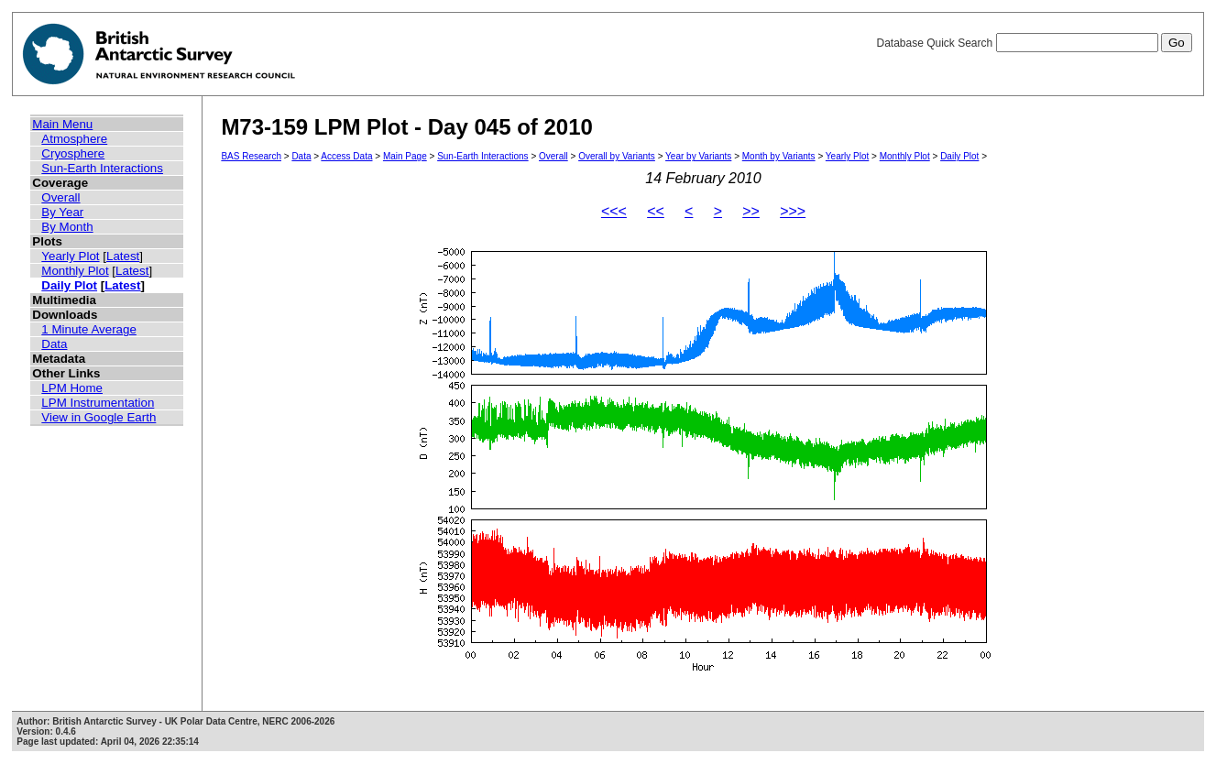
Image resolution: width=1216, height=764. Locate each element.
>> (751, 211)
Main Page (405, 156)
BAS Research (251, 156)
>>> (792, 211)
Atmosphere (74, 139)
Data (54, 344)
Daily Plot (69, 285)
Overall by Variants (616, 156)
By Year (62, 212)
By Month (67, 227)
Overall (60, 197)
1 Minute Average (89, 329)
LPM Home (72, 388)
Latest (122, 256)
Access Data (346, 156)
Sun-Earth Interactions (102, 168)
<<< (614, 211)
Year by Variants (698, 156)
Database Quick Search (1033, 43)
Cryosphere (72, 153)
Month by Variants (779, 156)
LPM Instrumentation (97, 402)
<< (655, 211)
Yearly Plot (70, 256)
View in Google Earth (98, 417)
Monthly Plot (74, 271)
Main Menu (62, 124)
